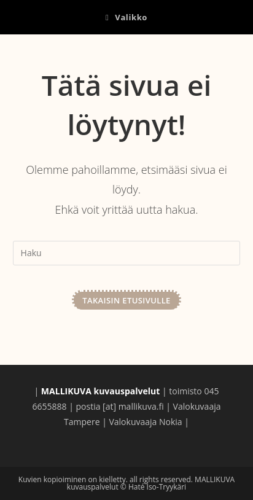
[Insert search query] (127, 253)
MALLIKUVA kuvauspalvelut (88, 54)
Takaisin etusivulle (126, 300)
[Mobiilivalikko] (126, 17)
